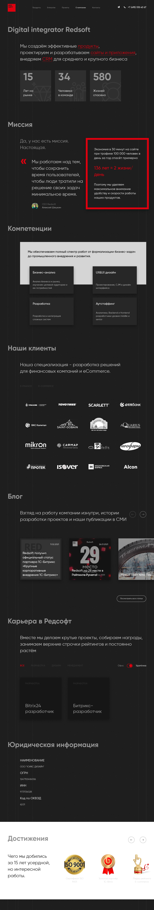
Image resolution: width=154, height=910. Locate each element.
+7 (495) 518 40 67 (137, 7)
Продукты (36, 8)
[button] (132, 514)
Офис (121, 666)
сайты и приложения (113, 52)
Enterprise (51, 8)
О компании (81, 8)
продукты (88, 46)
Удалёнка (141, 666)
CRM (47, 59)
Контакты (96, 8)
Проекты (65, 8)
